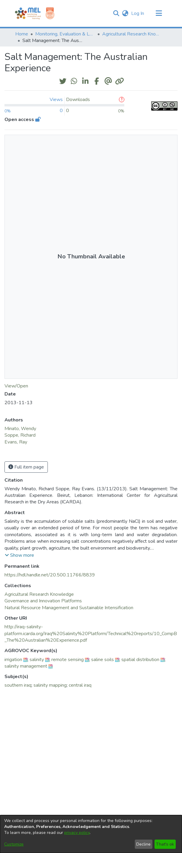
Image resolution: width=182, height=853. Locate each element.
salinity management (25, 666)
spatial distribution (140, 659)
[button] (116, 13)
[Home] (28, 13)
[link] (39, 594)
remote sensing (67, 659)
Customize (14, 844)
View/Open (16, 386)
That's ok (165, 844)
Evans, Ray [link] (15, 442)
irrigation (13, 659)
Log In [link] (138, 13)
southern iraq (17, 685)
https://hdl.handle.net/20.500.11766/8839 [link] (49, 575)
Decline (143, 844)
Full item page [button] (26, 467)
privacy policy (77, 832)
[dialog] (91, 834)
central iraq (80, 685)
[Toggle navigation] (159, 13)
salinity (37, 659)
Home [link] (21, 34)
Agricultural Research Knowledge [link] (132, 34)
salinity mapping (50, 685)
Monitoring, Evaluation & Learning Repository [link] (65, 34)
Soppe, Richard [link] (20, 435)
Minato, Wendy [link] (20, 428)
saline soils (102, 659)
